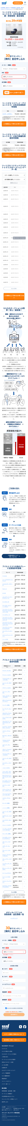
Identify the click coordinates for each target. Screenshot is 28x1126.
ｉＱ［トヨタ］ (6, 767)
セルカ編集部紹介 (6, 1076)
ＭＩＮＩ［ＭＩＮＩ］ (6, 736)
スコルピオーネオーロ (7, 584)
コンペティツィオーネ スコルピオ (7, 628)
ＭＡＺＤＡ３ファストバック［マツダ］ (6, 777)
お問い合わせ (16, 1110)
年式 (3, 72)
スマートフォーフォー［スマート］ (6, 790)
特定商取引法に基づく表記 (18, 1108)
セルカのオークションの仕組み (9, 1054)
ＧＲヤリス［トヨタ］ (6, 816)
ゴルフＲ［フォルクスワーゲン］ (6, 713)
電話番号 (4, 992)
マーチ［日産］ (6, 705)
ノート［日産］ (6, 807)
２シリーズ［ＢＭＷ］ (6, 812)
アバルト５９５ (9, 9)
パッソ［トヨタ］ (6, 825)
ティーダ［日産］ (6, 833)
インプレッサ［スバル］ (6, 864)
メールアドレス (6, 984)
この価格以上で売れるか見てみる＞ (14, 124)
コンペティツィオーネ (7, 631)
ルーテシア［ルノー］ (6, 709)
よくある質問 (5, 1065)
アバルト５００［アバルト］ (6, 741)
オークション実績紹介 (7, 1093)
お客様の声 (4, 1067)
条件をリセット (14, 182)
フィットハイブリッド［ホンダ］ (6, 794)
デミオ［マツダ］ (6, 670)
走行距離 (4, 82)
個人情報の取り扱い (14, 1011)
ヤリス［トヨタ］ (6, 674)
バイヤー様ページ (6, 1084)
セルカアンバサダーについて (8, 1070)
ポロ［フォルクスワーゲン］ (6, 701)
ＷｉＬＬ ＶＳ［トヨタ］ (7, 869)
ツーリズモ (5, 639)
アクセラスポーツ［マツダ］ (6, 679)
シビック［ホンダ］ (6, 745)
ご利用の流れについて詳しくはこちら (14, 556)
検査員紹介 (4, 1078)
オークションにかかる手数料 (8, 1059)
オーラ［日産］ (6, 803)
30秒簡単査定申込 (18, 3)
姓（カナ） (5, 969)
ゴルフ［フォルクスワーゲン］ (6, 750)
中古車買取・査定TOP (5, 7)
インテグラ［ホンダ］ (6, 820)
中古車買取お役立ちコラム (8, 1096)
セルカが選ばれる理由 (7, 1051)
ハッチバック (14, 918)
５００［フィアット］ (6, 881)
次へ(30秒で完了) (14, 92)
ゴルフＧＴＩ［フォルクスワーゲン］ (6, 722)
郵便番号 (4, 1000)
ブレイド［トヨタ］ (6, 842)
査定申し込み (5, 1102)
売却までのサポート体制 (7, 1062)
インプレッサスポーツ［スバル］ (6, 829)
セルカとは (4, 1048)
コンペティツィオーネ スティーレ (7, 597)
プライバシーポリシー (11, 1107)
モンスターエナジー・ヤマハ (6, 606)
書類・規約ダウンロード (7, 1110)
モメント (4, 588)
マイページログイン (6, 1081)
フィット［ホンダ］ (6, 692)
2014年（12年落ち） (7, 113)
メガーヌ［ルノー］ (6, 846)
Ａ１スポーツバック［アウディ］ (6, 781)
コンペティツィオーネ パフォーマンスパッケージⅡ (7, 623)
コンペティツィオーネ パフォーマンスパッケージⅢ (7, 610)
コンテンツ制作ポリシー (7, 1108)
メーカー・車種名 (6, 65)
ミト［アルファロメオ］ (6, 718)
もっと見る (14, 288)
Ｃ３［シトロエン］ (6, 877)
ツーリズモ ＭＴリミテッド (7, 580)
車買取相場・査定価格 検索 (17, 7)
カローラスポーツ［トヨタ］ (6, 696)
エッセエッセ (5, 601)
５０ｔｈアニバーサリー (7, 635)
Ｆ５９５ (4, 575)
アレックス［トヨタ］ (6, 859)
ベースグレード (6, 614)
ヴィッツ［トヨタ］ (6, 851)
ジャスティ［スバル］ (6, 763)
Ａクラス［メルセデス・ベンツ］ (6, 727)
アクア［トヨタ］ (6, 687)
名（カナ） (5, 976)
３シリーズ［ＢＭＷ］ (6, 759)
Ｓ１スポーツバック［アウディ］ (6, 838)
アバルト (2, 9)
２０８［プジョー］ (6, 798)
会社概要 (3, 1107)
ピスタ (4, 593)
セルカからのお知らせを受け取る (15, 1008)
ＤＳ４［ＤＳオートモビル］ (6, 855)
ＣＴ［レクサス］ (6, 873)
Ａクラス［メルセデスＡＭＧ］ (6, 886)
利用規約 (7, 1011)
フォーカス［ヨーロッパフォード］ (6, 772)
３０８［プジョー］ (6, 731)
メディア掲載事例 (6, 1073)
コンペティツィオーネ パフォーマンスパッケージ (7, 618)
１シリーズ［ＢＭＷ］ (6, 683)
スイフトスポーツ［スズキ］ (6, 754)
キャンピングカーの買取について (9, 1099)
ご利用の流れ (5, 1057)
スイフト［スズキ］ (6, 785)
